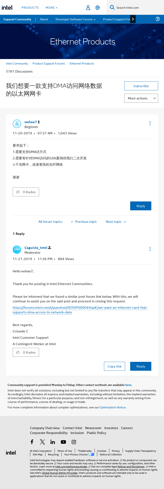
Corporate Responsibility (49, 432)
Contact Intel (72, 427)
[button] (150, 123)
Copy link (115, 366)
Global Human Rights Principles (60, 473)
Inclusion (77, 432)
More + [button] (52, 7)
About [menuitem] (44, 19)
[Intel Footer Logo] (11, 452)
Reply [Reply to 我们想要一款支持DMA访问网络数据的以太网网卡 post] (141, 205)
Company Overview (45, 427)
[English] (97, 7)
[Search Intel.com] (139, 7)
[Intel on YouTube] (63, 442)
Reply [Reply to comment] (141, 366)
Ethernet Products (82, 63)
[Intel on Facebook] (32, 442)
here (128, 384)
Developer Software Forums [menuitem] (74, 19)
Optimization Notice (113, 407)
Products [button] (30, 7)
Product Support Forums (49, 63)
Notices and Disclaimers (131, 466)
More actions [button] (137, 98)
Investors (111, 427)
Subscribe (141, 85)
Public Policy (96, 432)
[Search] (112, 7)
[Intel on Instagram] (73, 442)
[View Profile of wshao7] (32, 122)
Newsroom (93, 427)
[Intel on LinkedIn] (52, 442)
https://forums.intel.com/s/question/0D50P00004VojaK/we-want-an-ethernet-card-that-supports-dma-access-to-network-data (80, 309)
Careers (127, 427)
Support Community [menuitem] (17, 19)
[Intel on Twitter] (42, 442)
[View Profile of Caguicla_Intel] (38, 247)
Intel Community (17, 63)
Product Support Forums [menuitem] (119, 19)
